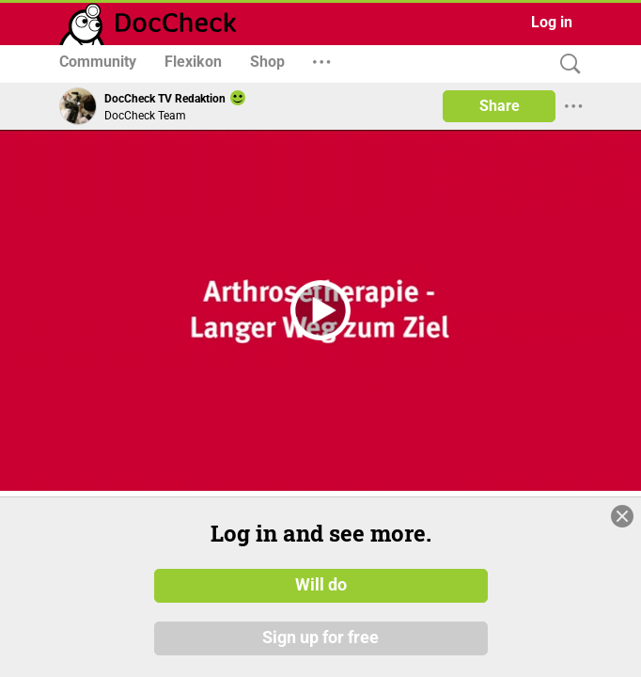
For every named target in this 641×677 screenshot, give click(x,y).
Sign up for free (320, 638)
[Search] (566, 64)
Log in (551, 22)
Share (499, 106)
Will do (321, 585)
